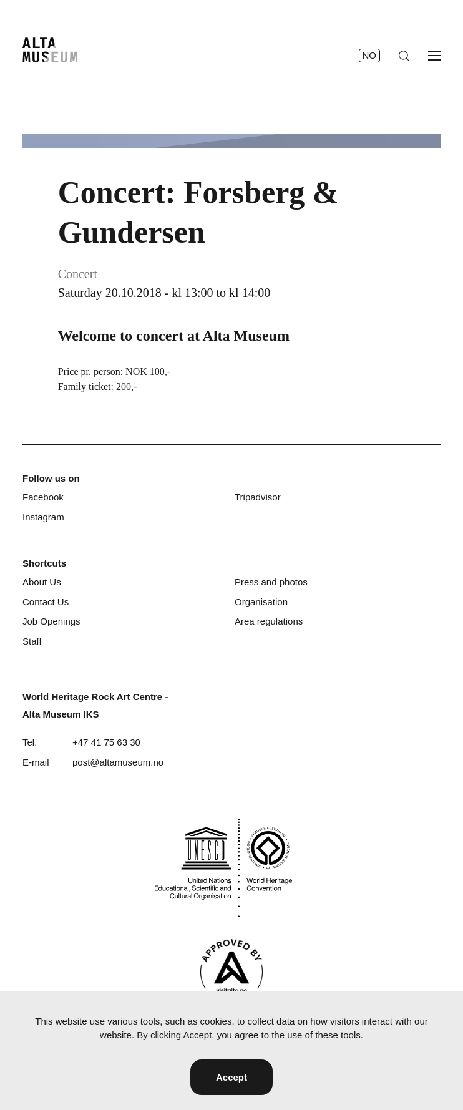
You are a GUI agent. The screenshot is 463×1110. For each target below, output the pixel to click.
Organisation (261, 601)
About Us (41, 582)
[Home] (49, 49)
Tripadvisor (258, 497)
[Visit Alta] (231, 972)
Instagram (43, 517)
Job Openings (51, 621)
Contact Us (45, 601)
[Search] (404, 56)
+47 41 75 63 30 (106, 742)
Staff (32, 641)
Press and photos (271, 582)
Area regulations (269, 621)
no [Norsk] (370, 55)
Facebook (43, 497)
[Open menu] (434, 56)
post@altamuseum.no (117, 762)
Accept (231, 1077)
